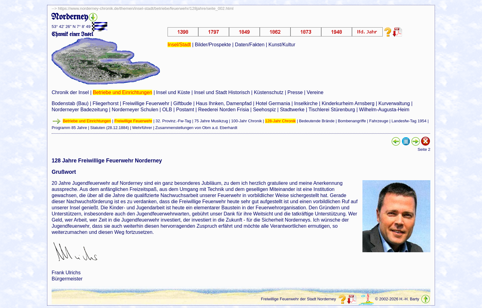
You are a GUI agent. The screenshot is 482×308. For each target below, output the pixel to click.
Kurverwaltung (394, 103)
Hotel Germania (273, 103)
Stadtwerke (292, 109)
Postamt (185, 109)
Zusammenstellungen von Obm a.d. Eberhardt (196, 127)
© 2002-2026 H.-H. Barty (397, 299)
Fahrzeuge (378, 121)
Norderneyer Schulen (135, 109)
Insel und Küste (173, 92)
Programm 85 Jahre (69, 127)
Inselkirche (306, 103)
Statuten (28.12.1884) (109, 127)
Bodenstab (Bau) (70, 103)
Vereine (315, 92)
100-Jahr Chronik (246, 121)
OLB (167, 109)
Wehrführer (142, 127)
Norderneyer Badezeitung (80, 109)
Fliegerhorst (105, 103)
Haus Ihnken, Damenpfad (223, 103)
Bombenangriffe (352, 121)
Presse (295, 92)
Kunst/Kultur (281, 44)
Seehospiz (264, 109)
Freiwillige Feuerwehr (146, 103)
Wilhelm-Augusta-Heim (384, 109)
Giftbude (182, 103)
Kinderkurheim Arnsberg (348, 103)
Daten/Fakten (249, 44)
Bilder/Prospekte (213, 44)
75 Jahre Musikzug (211, 121)
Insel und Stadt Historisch (222, 92)
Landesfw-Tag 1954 (409, 121)
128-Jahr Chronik (280, 121)
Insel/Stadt (179, 44)
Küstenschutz (268, 92)
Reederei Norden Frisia (223, 109)
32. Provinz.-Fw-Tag (173, 121)
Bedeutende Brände (317, 121)
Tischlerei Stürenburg (331, 109)
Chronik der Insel (70, 92)
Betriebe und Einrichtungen (122, 92)
